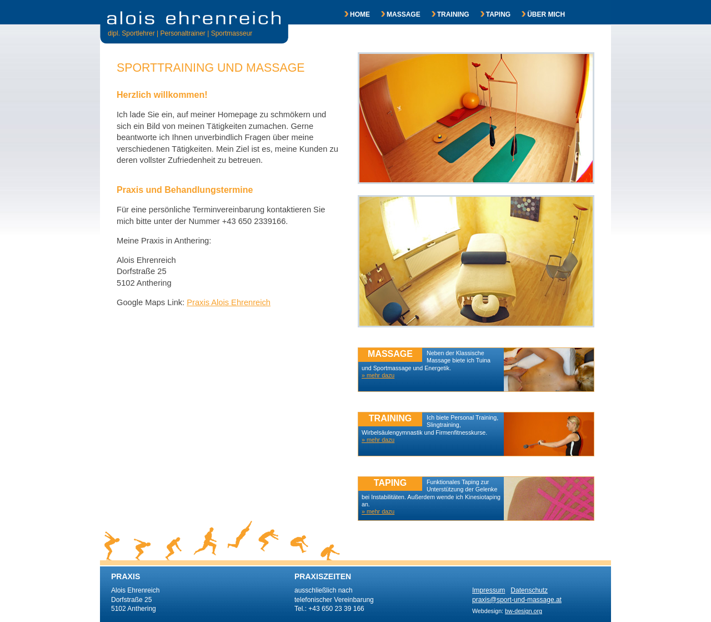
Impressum (488, 590)
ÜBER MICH (537, 14)
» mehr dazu (378, 511)
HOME (351, 14)
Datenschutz (529, 590)
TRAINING (444, 14)
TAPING (489, 14)
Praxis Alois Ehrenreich (229, 302)
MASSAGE (395, 14)
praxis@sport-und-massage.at (517, 600)
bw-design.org (523, 611)
